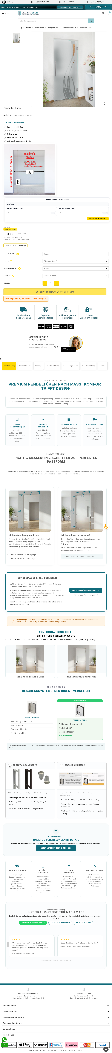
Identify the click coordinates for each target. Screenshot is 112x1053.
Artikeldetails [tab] (25, 366)
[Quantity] (50, 283)
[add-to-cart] (54, 291)
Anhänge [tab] (38, 366)
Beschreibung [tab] (9, 366)
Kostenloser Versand (28, 993)
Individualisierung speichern (97, 218)
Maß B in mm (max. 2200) (67, 208)
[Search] (91, 21)
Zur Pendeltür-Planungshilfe (85, 590)
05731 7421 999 (83, 923)
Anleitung (10, 204)
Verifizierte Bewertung (25, 953)
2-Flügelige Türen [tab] (70, 366)
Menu (6, 13)
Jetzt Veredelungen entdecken (56, 848)
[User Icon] (103, 13)
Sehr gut (10, 1)
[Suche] (53, 20)
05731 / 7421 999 (84, 993)
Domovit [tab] (102, 366)
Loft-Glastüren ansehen (70, 7)
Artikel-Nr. (8, 115)
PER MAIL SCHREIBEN (60, 923)
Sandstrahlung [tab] (52, 366)
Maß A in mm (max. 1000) (15, 208)
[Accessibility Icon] (106, 526)
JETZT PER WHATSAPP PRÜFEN (33, 923)
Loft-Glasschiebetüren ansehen (98, 7)
